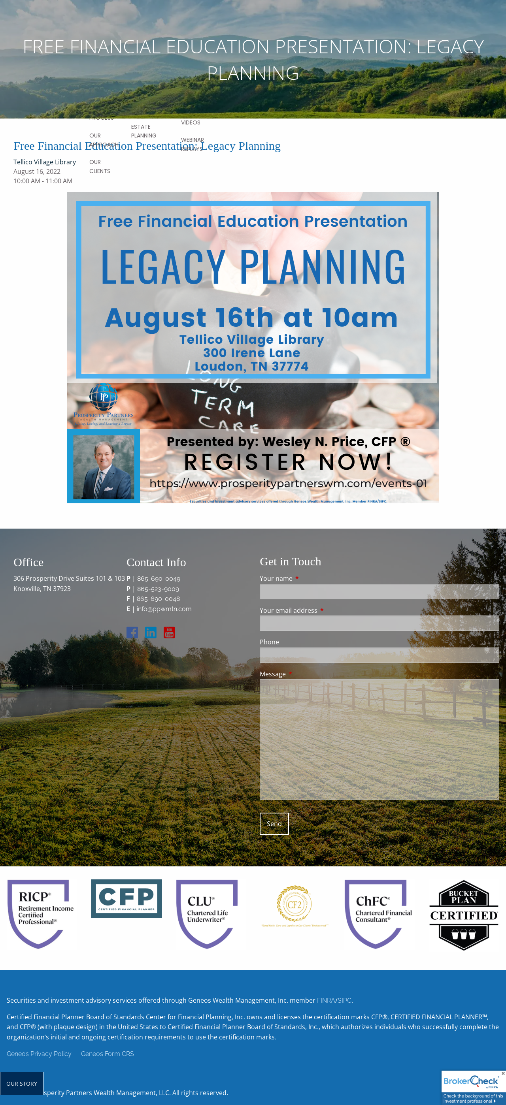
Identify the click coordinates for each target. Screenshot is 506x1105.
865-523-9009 (158, 589)
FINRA (326, 1000)
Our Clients (99, 166)
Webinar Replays (192, 144)
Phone (269, 642)
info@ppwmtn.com (164, 609)
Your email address (320, 610)
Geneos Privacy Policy (39, 1054)
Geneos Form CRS (107, 1054)
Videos (190, 122)
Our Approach (104, 140)
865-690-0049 (158, 578)
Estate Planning (144, 131)
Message (304, 674)
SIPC (344, 1000)
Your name (308, 578)
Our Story (21, 1083)
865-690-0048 (158, 598)
